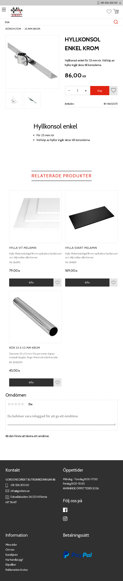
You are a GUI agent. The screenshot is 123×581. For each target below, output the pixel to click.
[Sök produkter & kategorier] (57, 22)
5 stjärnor (22, 404)
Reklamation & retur (16, 569)
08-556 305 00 (112, 2)
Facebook (65, 510)
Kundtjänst (11, 554)
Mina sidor (11, 544)
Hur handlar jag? (14, 559)
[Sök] (116, 22)
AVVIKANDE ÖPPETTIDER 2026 (81, 488)
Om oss (9, 549)
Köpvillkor (10, 564)
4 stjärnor (19, 404)
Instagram (65, 518)
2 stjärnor (12, 404)
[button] (3, 11)
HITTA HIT (11, 502)
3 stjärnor (15, 404)
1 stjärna (9, 404)
